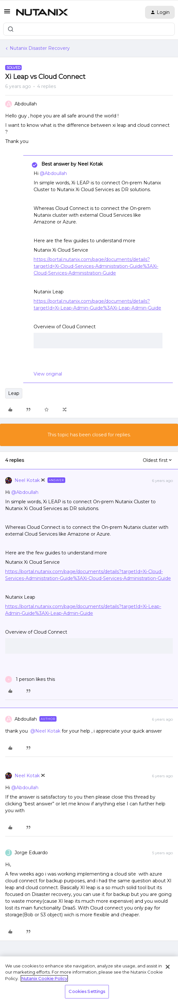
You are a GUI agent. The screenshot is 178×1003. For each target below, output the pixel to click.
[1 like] (30, 679)
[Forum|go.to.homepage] (42, 12)
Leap (13, 393)
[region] (89, 979)
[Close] (168, 967)
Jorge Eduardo (31, 853)
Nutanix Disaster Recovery (40, 48)
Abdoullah (26, 104)
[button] (7, 13)
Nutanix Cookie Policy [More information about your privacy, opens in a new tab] (44, 978)
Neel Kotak (27, 480)
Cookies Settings (86, 991)
